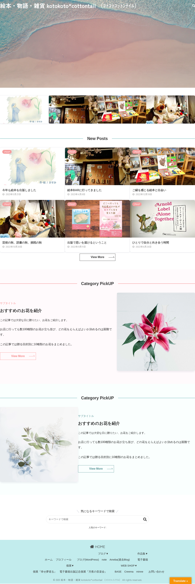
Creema (129, 571)
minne (139, 571)
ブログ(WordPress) (88, 559)
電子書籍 (142, 559)
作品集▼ (142, 553)
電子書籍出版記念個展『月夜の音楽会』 (83, 571)
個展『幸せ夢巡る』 (45, 571)
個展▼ (70, 565)
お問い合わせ (156, 571)
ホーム (49, 559)
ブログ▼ (103, 553)
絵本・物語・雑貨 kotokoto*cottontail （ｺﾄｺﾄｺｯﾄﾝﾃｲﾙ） (70, 5)
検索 (146, 519)
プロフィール (64, 559)
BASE (118, 571)
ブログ (7, 151)
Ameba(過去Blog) (120, 559)
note (104, 559)
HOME (97, 546)
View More (97, 257)
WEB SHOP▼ (129, 565)
